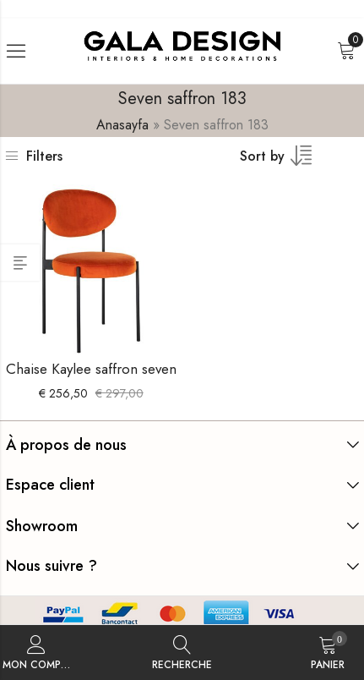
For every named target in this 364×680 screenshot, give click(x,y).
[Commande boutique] (286, 161)
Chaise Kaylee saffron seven (91, 369)
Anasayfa (122, 124)
